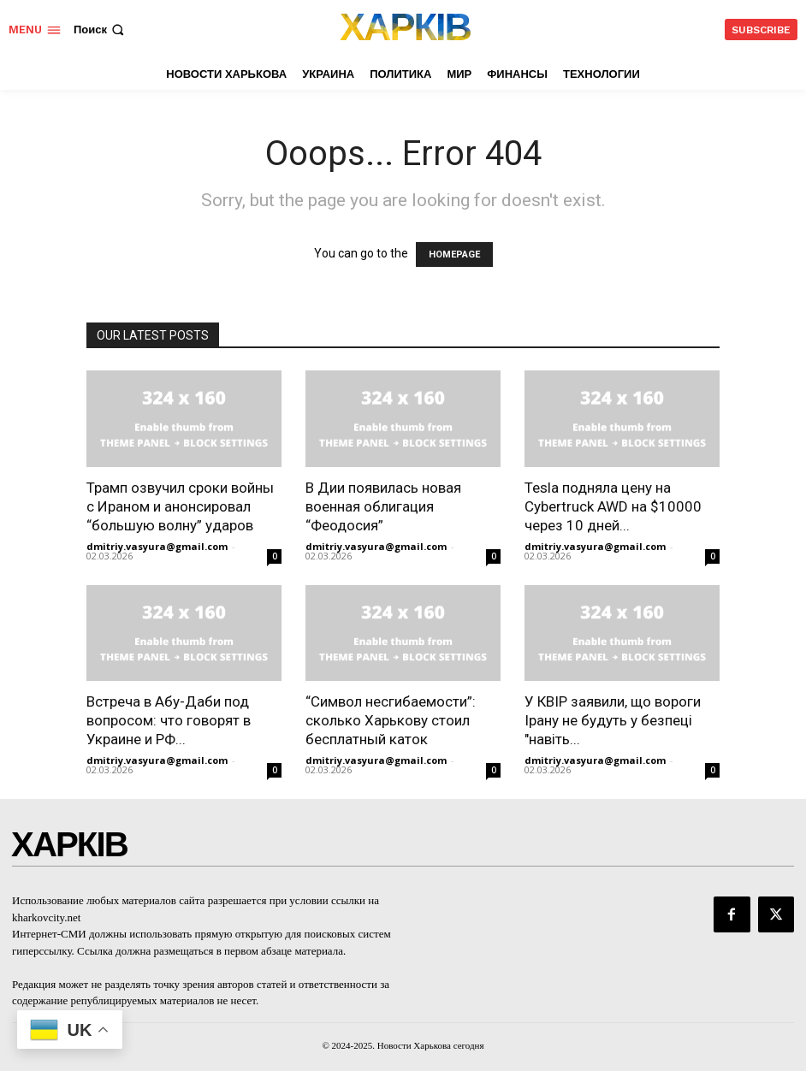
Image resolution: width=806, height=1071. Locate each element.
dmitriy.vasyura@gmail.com (157, 546)
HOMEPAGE (454, 254)
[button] (100, 29)
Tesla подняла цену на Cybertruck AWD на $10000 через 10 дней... (613, 506)
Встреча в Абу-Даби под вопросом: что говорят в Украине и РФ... (168, 720)
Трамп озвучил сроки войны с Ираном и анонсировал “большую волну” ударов (180, 506)
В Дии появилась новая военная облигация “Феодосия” (383, 506)
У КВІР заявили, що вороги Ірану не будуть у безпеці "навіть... (612, 720)
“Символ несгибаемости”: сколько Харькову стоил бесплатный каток (390, 720)
